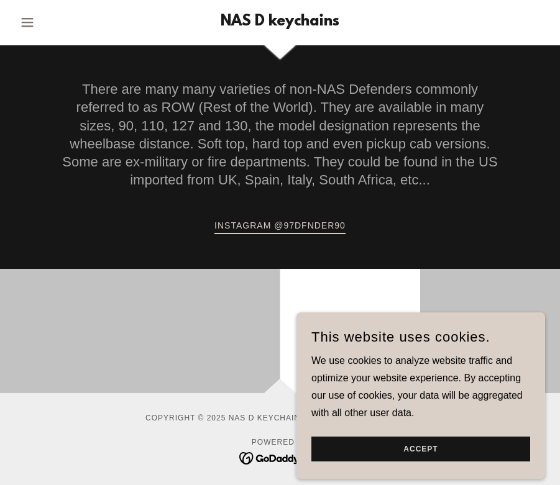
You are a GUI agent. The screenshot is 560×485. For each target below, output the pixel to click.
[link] (280, 22)
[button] (54, 22)
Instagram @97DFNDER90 (280, 225)
